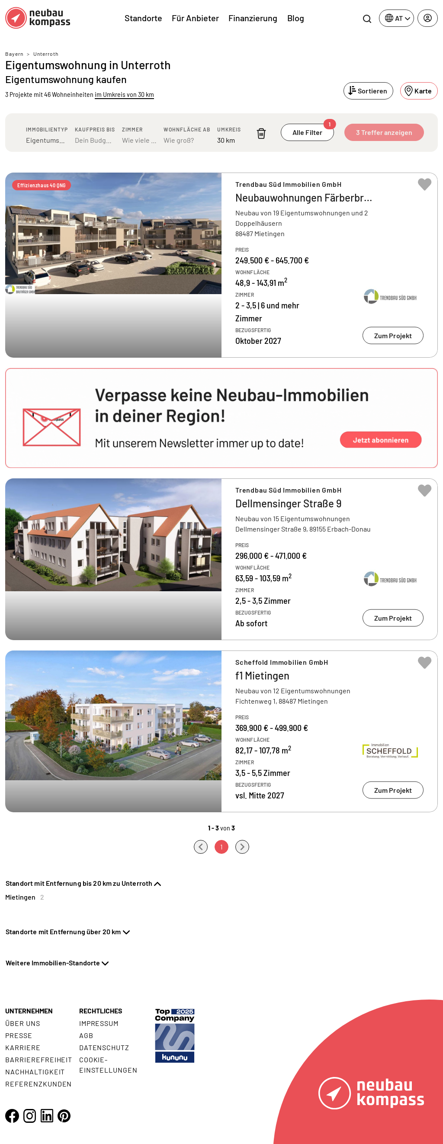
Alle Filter (313, 130)
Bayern (14, 54)
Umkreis (229, 129)
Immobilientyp (47, 129)
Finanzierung (252, 18)
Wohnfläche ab (187, 129)
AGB (86, 1035)
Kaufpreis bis (95, 129)
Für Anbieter (195, 18)
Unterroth (45, 54)
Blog (295, 18)
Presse (18, 1035)
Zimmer (132, 129)
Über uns (22, 1023)
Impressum (99, 1023)
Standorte (143, 18)
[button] (221, 418)
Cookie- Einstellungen (108, 1064)
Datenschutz (104, 1047)
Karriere (23, 1047)
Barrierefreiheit (38, 1059)
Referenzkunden (38, 1084)
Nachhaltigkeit (35, 1071)
